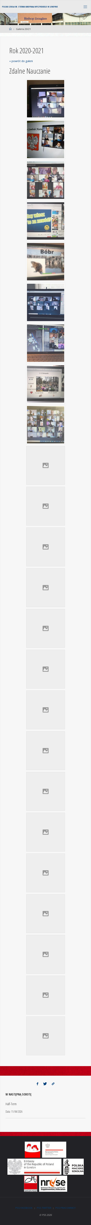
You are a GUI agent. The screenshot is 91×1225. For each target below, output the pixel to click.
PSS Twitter (44, 1207)
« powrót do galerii (21, 61)
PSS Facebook (24, 1207)
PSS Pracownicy (65, 1207)
